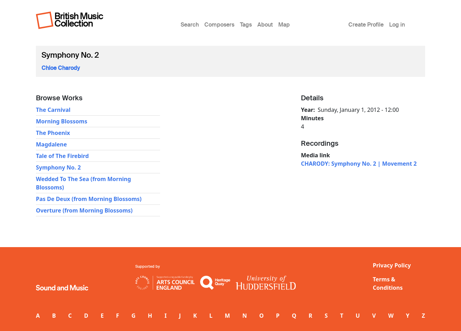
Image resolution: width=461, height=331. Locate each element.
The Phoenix (53, 133)
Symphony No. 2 (58, 167)
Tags (246, 24)
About (265, 24)
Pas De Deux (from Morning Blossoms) (89, 199)
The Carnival (53, 110)
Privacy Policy (392, 265)
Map (284, 24)
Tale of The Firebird (62, 156)
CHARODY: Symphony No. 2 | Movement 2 (359, 163)
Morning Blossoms (61, 121)
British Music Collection (78, 19)
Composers (219, 24)
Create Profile (366, 24)
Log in (397, 24)
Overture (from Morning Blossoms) (84, 210)
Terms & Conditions (388, 283)
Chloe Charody (60, 68)
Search (190, 24)
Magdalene (51, 144)
